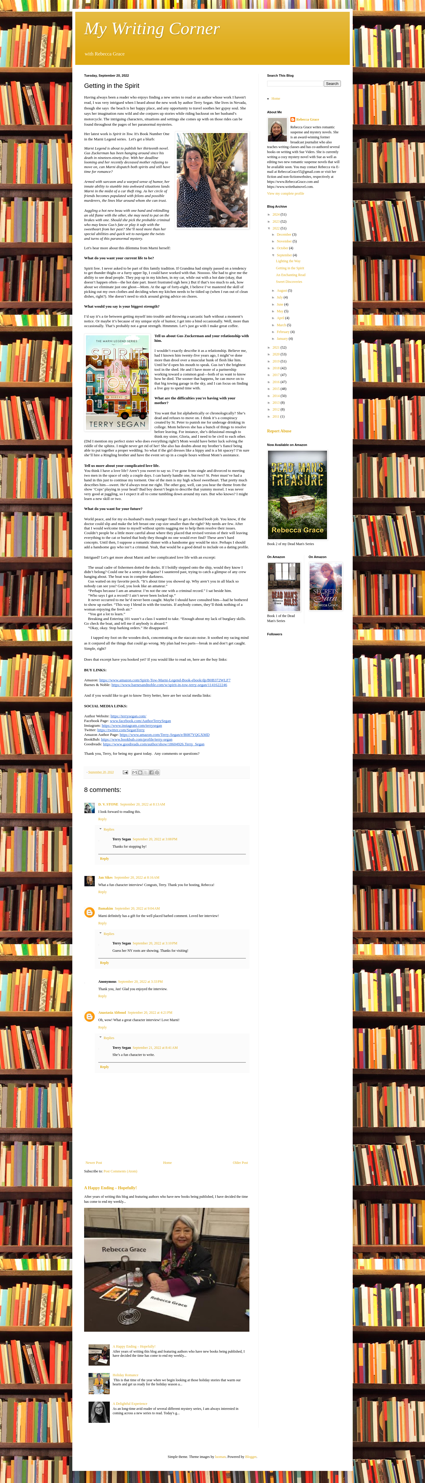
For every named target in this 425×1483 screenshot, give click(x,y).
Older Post (240, 1163)
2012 (277, 409)
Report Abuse (279, 431)
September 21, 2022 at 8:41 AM (155, 1048)
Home (167, 1163)
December (284, 234)
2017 (277, 375)
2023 (277, 221)
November (285, 241)
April (281, 318)
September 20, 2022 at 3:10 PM (155, 943)
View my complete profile (285, 193)
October (283, 248)
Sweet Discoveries (289, 282)
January (283, 339)
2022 (277, 228)
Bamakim (105, 908)
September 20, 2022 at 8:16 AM (136, 877)
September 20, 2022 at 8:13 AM (142, 804)
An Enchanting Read (290, 275)
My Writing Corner (152, 28)
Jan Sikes (105, 877)
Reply (102, 819)
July (280, 297)
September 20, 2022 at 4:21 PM (150, 1012)
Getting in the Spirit (290, 268)
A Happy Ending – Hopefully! (110, 1187)
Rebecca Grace (307, 119)
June (280, 304)
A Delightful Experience (130, 1404)
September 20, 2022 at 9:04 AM (137, 908)
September (285, 255)
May (280, 311)
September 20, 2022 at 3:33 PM (140, 982)
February (283, 332)
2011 (277, 416)
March (282, 325)
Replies (109, 830)
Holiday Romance (125, 1375)
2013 (277, 403)
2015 (277, 389)
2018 (277, 368)
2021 (277, 347)
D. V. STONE (108, 804)
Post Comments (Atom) (120, 1171)
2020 (277, 354)
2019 (277, 361)
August (282, 290)
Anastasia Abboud (112, 1012)
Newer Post (94, 1163)
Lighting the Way (288, 261)
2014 (277, 396)
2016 (277, 382)
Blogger (250, 1457)
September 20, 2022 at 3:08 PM (155, 839)
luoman (220, 1457)
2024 (277, 214)
